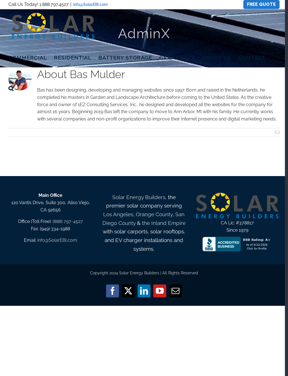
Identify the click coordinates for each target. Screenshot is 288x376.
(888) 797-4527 (68, 221)
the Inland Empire (164, 223)
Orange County (154, 214)
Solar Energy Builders (138, 197)
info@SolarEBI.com (90, 4)
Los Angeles (118, 214)
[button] (11, 88)
